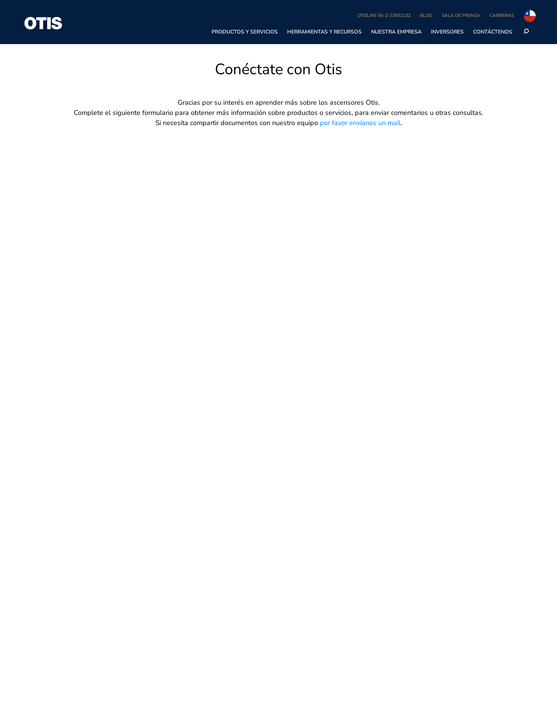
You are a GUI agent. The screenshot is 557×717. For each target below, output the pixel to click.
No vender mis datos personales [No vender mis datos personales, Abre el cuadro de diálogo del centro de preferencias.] (372, 12)
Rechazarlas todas (439, 12)
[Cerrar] (545, 12)
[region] (278, 13)
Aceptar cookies (493, 12)
